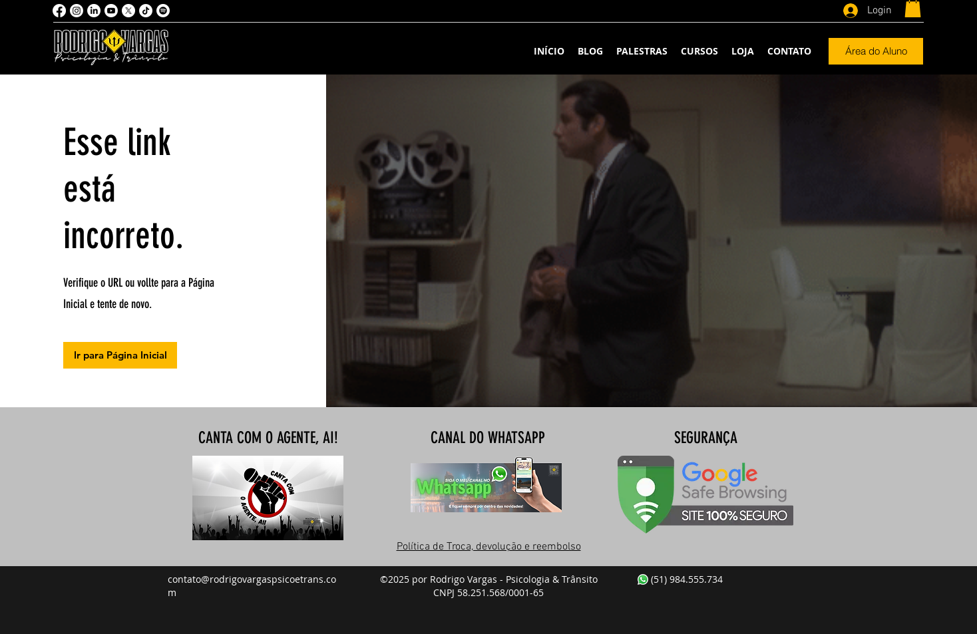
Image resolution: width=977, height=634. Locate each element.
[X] (128, 10)
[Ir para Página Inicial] (120, 355)
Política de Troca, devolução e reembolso (489, 547)
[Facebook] (59, 10)
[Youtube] (111, 10)
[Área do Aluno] (876, 51)
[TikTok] (145, 10)
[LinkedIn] (93, 10)
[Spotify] (163, 10)
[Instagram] (76, 10)
